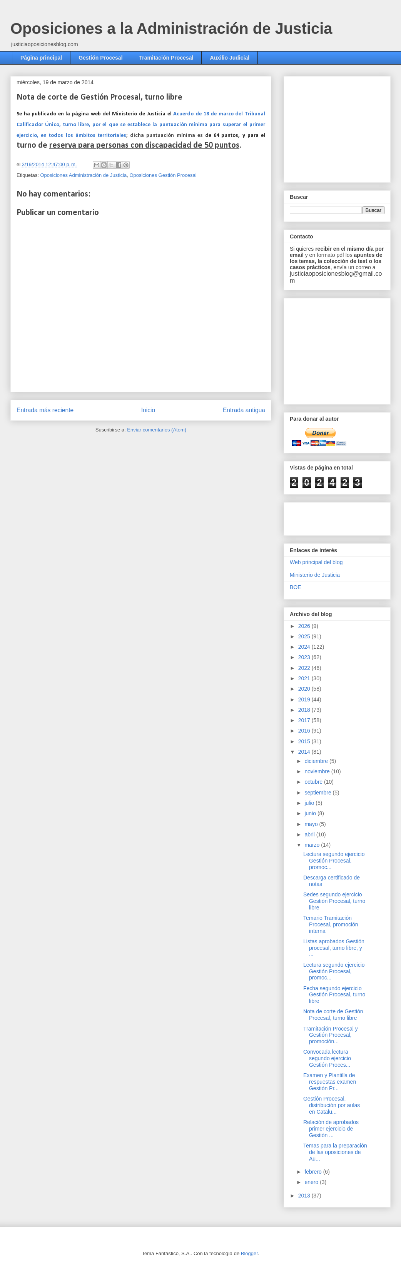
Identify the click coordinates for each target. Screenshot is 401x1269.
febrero (313, 1172)
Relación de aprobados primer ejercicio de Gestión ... (331, 1128)
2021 (305, 678)
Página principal (41, 58)
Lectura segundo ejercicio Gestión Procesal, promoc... (334, 860)
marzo (312, 845)
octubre (314, 782)
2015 (305, 741)
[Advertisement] (335, 516)
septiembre (318, 792)
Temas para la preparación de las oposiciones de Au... (335, 1152)
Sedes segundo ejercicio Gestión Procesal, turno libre (334, 901)
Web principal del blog (316, 562)
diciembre (316, 761)
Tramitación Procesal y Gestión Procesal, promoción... (330, 1035)
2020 (305, 689)
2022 (305, 668)
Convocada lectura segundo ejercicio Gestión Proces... (327, 1058)
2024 (305, 647)
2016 (305, 731)
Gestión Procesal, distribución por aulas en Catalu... (331, 1105)
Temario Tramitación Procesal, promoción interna (330, 924)
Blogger (249, 1253)
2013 (305, 1195)
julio (310, 803)
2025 (305, 636)
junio (310, 813)
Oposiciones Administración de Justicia (83, 175)
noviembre (317, 771)
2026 (305, 626)
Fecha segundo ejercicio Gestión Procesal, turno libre (334, 994)
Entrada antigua (244, 410)
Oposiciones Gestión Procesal (162, 175)
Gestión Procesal (100, 58)
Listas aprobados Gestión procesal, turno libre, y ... (333, 948)
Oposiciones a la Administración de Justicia (171, 28)
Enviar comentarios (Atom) (156, 430)
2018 (305, 710)
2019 (305, 699)
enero (312, 1182)
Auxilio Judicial (229, 58)
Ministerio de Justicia (315, 575)
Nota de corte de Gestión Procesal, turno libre (333, 1014)
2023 (305, 657)
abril (310, 834)
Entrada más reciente (45, 410)
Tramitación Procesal (166, 58)
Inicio (148, 410)
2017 (305, 720)
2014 (305, 752)
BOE (295, 587)
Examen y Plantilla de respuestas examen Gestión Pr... (329, 1081)
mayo (311, 824)
